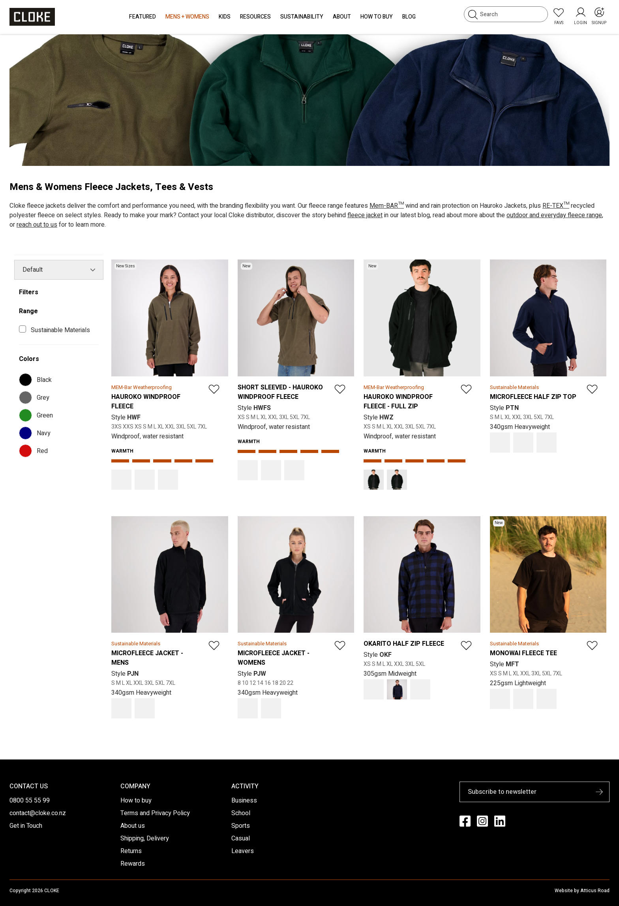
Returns (131, 851)
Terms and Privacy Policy (155, 813)
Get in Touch (25, 826)
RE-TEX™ (555, 206)
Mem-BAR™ (387, 206)
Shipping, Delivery (144, 838)
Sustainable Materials (62, 330)
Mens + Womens (187, 17)
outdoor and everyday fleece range (554, 215)
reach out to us (37, 224)
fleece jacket (365, 215)
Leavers (242, 851)
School (240, 813)
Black (37, 379)
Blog (409, 17)
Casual (240, 838)
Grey (36, 397)
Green (37, 415)
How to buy (136, 800)
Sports (240, 826)
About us (132, 826)
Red (35, 450)
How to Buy (376, 17)
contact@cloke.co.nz (37, 813)
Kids (225, 17)
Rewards (132, 863)
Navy (36, 433)
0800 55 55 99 (29, 800)
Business (244, 800)
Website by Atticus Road (582, 890)
